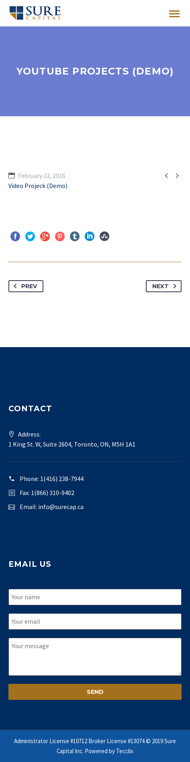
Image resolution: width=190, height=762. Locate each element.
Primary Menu (174, 13)
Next (166, 286)
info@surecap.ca (61, 507)
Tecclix (124, 751)
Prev (23, 286)
